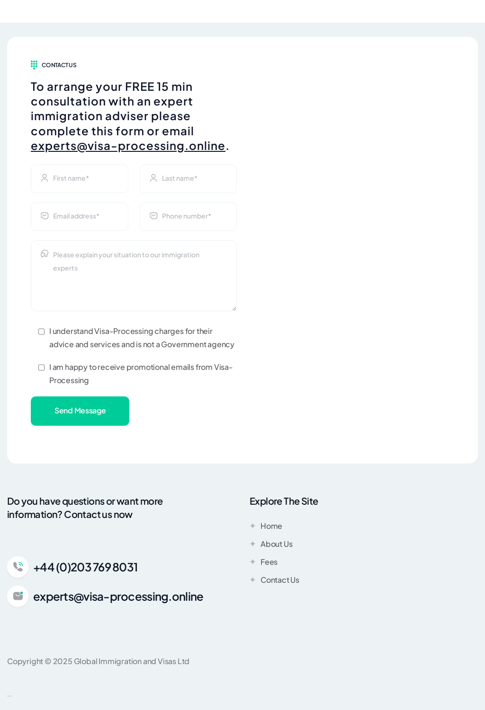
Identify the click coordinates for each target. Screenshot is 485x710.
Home (266, 525)
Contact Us (274, 579)
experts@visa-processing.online (128, 145)
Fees (264, 561)
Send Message (80, 410)
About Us (271, 543)
